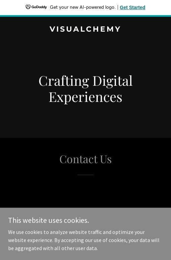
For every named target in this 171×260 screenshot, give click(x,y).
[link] (85, 29)
